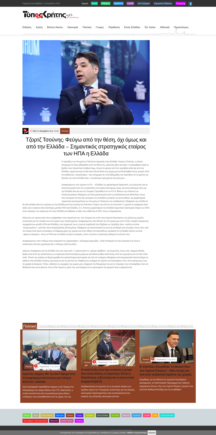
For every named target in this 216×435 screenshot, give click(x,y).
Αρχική (85, 3)
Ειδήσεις (27, 27)
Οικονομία (72, 27)
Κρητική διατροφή (167, 415)
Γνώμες (100, 27)
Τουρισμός (136, 415)
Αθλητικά (165, 27)
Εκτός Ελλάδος (132, 27)
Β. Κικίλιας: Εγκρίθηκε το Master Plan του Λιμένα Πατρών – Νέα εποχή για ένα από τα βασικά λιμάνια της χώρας (166, 370)
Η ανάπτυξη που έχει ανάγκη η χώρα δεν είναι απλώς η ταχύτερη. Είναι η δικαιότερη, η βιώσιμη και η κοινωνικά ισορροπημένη (107, 375)
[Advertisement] (141, 15)
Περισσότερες (181, 27)
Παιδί (155, 415)
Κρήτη (39, 27)
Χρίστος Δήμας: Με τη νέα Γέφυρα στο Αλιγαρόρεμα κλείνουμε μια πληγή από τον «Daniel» (48, 377)
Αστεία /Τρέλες (66, 421)
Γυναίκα (147, 415)
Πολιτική (87, 27)
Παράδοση (114, 27)
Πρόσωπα (54, 421)
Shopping (79, 421)
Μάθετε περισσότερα (137, 433)
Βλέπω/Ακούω (55, 27)
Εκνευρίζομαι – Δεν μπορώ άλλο (35, 421)
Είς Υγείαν (150, 27)
